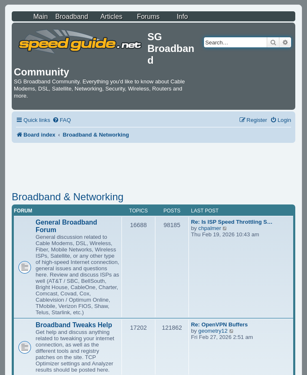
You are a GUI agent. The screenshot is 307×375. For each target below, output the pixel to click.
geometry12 (213, 331)
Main (40, 16)
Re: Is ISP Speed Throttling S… (232, 222)
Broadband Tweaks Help (74, 324)
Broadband (71, 16)
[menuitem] (61, 120)
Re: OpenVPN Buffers (219, 324)
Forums (148, 16)
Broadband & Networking (68, 196)
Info (182, 16)
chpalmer (210, 228)
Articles (111, 16)
